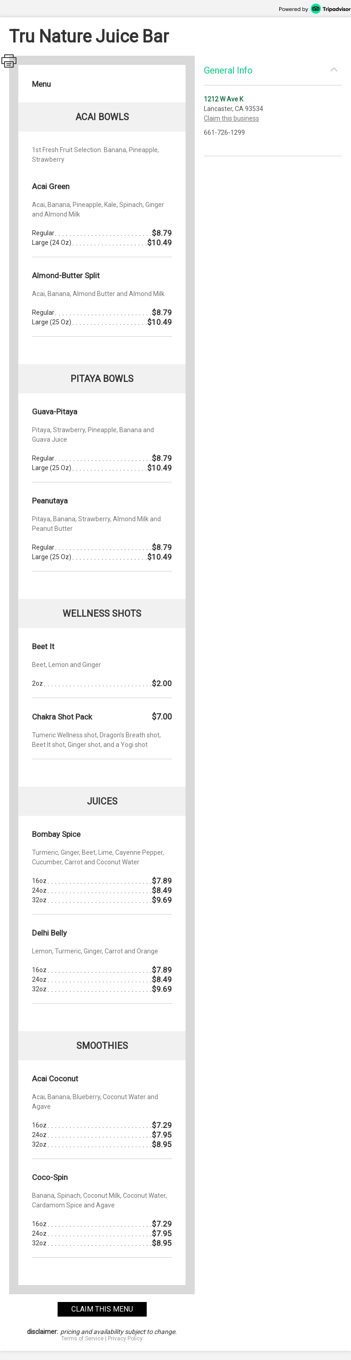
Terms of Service (82, 1338)
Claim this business (231, 118)
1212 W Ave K (223, 99)
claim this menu (102, 1309)
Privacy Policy (125, 1338)
